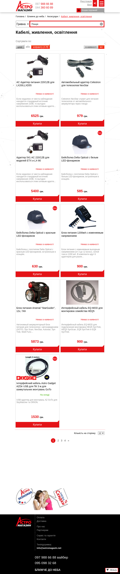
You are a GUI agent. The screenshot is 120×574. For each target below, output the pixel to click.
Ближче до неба (35, 16)
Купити (37, 123)
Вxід (89, 4)
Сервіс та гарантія (46, 535)
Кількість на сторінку (84, 433)
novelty (100, 133)
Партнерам (42, 530)
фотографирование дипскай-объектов (22, 378)
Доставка (41, 521)
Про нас (41, 526)
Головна (20, 16)
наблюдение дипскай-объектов (18, 378)
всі (101, 47)
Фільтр (111, 570)
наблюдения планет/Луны (26, 378)
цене (20, 47)
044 (44, 7)
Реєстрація (86, 1)
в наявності (90, 47)
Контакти (41, 539)
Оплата (40, 517)
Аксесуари (52, 16)
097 (44, 4)
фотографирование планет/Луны (30, 378)
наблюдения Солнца (34, 378)
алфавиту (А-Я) (40, 47)
